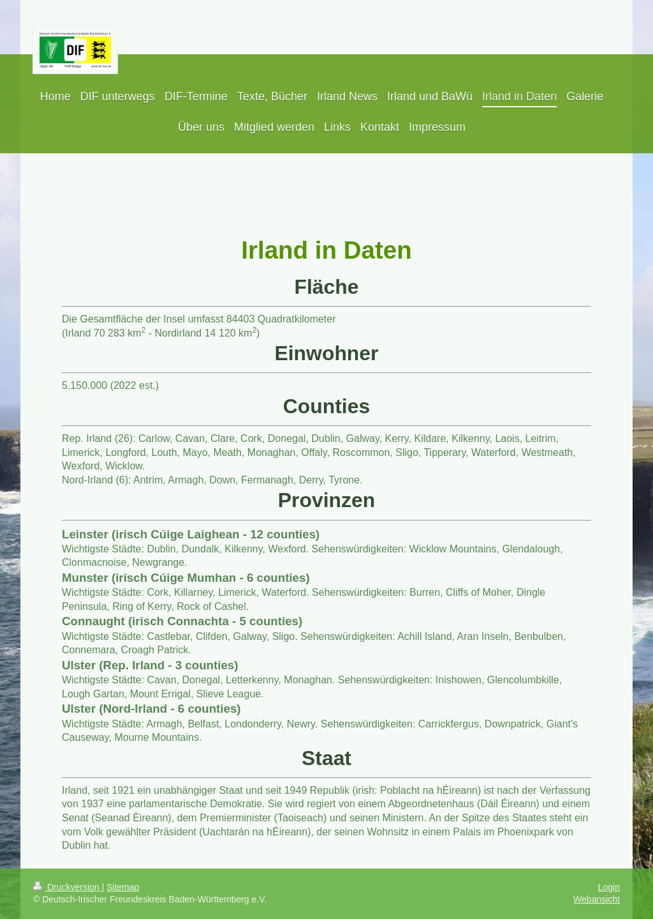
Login (609, 887)
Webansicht (596, 899)
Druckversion (67, 887)
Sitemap (122, 887)
